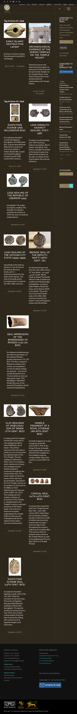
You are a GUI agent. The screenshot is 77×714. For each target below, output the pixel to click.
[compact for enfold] (7, 8)
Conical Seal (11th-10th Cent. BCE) (39, 496)
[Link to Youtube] (13, 1)
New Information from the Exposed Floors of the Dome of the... (66, 119)
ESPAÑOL (34, 4)
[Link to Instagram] (10, 1)
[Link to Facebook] (7, 1)
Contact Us (22, 4)
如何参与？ (49, 4)
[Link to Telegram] (16, 1)
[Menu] (68, 8)
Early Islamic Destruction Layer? (15, 44)
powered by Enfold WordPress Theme (38, 711)
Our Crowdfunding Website (46, 660)
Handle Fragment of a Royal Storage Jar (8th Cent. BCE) (39, 428)
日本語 (65, 4)
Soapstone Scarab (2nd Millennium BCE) (15, 128)
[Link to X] (4, 1)
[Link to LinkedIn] (19, 1)
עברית (28, 4)
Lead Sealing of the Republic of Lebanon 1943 (17, 196)
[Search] (59, 8)
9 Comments (40, 93)
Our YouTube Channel (45, 663)
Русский (71, 4)
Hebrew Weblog (43, 653)
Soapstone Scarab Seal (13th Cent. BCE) (15, 582)
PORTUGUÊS (57, 4)
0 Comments (21, 66)
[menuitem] (22, 4)
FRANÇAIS (42, 4)
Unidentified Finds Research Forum (48, 655)
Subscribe (63, 48)
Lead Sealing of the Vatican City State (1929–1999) (15, 255)
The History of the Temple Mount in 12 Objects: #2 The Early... (66, 109)
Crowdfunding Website (45, 658)
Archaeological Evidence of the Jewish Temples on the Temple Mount (40, 52)
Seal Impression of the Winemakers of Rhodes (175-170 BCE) (17, 340)
